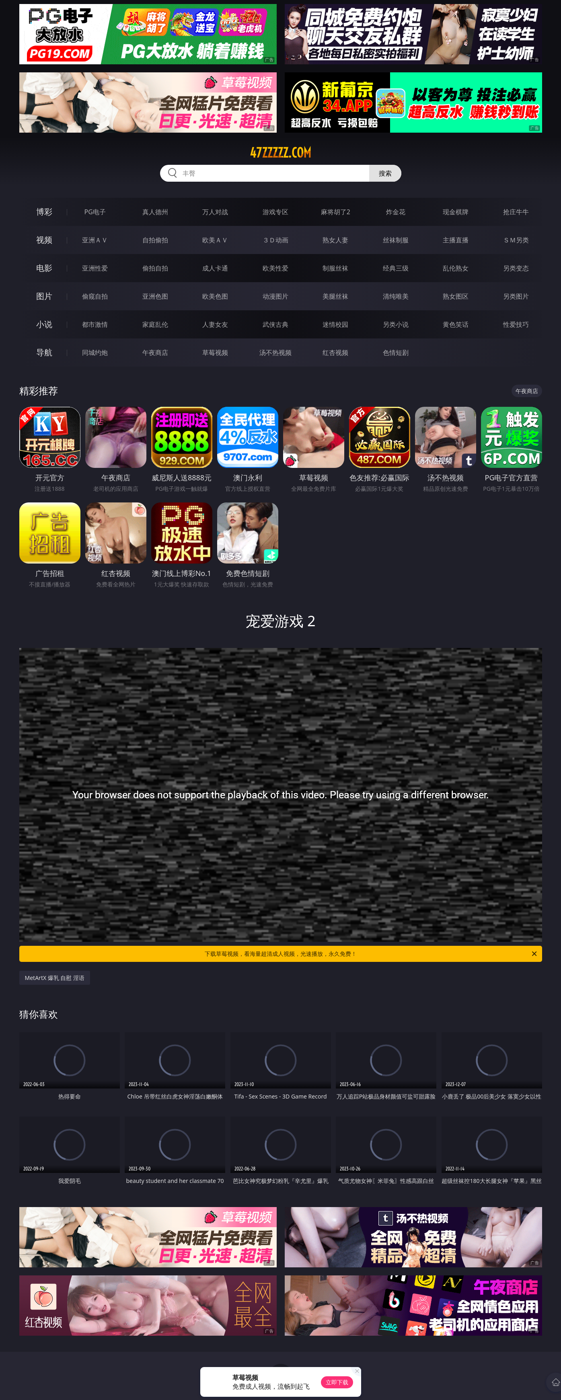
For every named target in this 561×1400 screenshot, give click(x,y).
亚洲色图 (155, 296)
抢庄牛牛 (516, 211)
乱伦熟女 (456, 268)
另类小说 (396, 324)
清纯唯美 (396, 296)
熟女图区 (456, 296)
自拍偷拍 (155, 240)
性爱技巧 (516, 324)
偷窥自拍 (95, 296)
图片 (44, 296)
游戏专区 (275, 211)
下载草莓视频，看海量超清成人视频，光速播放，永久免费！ (371, 954)
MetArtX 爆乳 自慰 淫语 (55, 978)
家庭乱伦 (155, 324)
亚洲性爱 (95, 268)
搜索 (385, 173)
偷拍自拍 (155, 268)
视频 (44, 239)
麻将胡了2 (335, 211)
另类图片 (516, 296)
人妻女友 (215, 324)
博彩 (44, 211)
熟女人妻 (335, 240)
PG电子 (95, 211)
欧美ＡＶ (215, 240)
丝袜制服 (396, 240)
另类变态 (516, 268)
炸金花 (395, 211)
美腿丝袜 (335, 296)
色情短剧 (396, 352)
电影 (44, 267)
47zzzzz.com (280, 153)
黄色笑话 (456, 324)
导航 (44, 352)
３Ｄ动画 (275, 240)
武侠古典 (275, 324)
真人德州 (155, 211)
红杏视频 (335, 352)
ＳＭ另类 (516, 240)
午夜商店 (155, 352)
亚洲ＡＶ (95, 240)
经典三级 (396, 268)
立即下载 (337, 1382)
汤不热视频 (275, 352)
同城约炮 (95, 352)
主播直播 (456, 240)
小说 (44, 324)
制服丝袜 (335, 268)
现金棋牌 (456, 211)
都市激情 (95, 324)
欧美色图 (215, 296)
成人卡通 (215, 268)
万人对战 (215, 211)
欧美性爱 (275, 268)
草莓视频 (215, 352)
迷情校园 (335, 324)
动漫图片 (275, 296)
